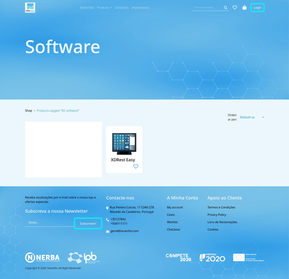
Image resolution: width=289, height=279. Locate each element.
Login (257, 8)
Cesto (171, 215)
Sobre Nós (87, 8)
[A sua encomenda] (249, 117)
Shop (28, 111)
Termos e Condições (221, 207)
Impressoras (140, 8)
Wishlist (172, 222)
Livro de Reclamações (222, 222)
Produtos (103, 8)
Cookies (213, 229)
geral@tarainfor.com (125, 231)
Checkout (173, 229)
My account (175, 207)
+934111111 (119, 224)
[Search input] (208, 7)
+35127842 (118, 219)
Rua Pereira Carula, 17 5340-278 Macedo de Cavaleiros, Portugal (132, 209)
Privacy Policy (217, 215)
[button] (135, 166)
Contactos (122, 8)
